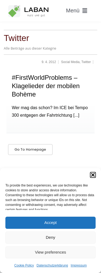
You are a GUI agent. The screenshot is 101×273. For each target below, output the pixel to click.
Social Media (70, 62)
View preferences (50, 252)
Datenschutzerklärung (52, 265)
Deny (50, 237)
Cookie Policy (24, 265)
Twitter (86, 62)
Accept (50, 222)
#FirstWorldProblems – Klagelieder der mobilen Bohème (46, 86)
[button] (93, 175)
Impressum (79, 265)
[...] (75, 115)
